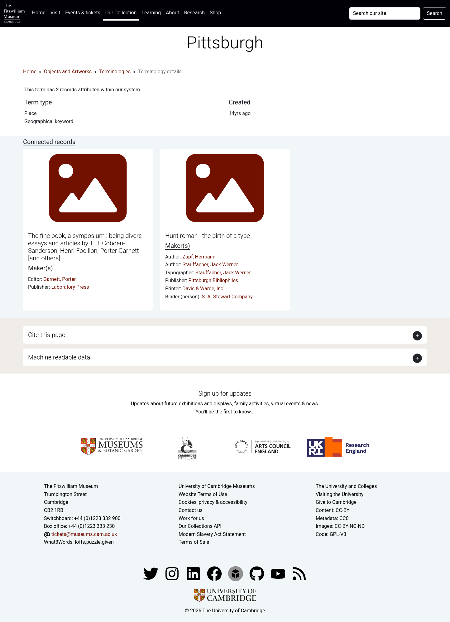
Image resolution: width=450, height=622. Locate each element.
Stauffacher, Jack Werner (210, 265)
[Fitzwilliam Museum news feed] (299, 573)
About (172, 13)
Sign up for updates (225, 393)
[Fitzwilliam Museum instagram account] (172, 573)
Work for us (191, 518)
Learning (151, 13)
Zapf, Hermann (199, 257)
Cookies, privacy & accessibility (213, 502)
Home (40, 12)
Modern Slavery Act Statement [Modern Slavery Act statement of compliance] (212, 534)
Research (194, 13)
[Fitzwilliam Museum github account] (257, 573)
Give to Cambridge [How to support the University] (336, 502)
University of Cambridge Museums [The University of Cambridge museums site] (217, 486)
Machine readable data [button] (59, 357)
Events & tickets (82, 13)
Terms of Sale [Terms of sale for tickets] (194, 542)
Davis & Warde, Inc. (203, 289)
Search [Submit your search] (434, 13)
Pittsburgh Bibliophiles (213, 280)
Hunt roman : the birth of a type (207, 235)
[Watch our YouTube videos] (278, 573)
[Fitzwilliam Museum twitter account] (151, 573)
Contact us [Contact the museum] (191, 510)
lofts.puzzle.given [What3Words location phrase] (94, 542)
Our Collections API (200, 526)
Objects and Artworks (68, 72)
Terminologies (115, 72)
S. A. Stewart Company (227, 297)
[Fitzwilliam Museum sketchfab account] (236, 573)
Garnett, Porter (59, 279)
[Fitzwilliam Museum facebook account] (193, 573)
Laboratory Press (70, 287)
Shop (215, 13)
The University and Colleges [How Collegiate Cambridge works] (346, 486)
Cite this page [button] (46, 335)
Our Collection (120, 13)
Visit (55, 13)
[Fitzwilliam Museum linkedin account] (215, 573)
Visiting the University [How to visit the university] (339, 494)
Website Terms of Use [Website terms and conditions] (203, 494)
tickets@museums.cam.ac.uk (84, 534)
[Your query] (384, 13)
